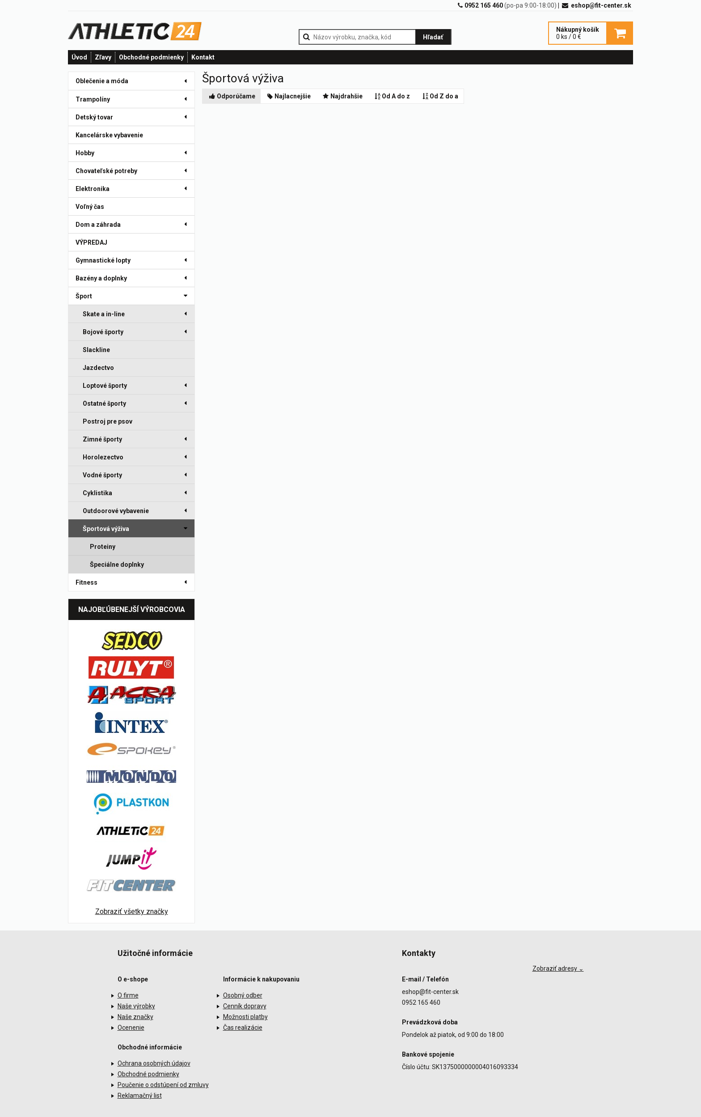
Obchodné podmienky (151, 57)
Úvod (79, 57)
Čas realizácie (242, 1027)
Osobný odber (242, 995)
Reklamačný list (140, 1095)
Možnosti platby (245, 1016)
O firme (128, 995)
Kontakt (203, 57)
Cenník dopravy (244, 1006)
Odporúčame (231, 96)
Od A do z (391, 96)
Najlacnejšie (288, 96)
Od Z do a (439, 96)
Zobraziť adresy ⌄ (558, 968)
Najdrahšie (342, 96)
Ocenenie (131, 1027)
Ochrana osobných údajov (154, 1063)
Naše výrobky (136, 1006)
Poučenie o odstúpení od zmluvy (163, 1084)
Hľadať (433, 37)
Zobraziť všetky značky (131, 911)
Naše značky (135, 1016)
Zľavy (103, 57)
